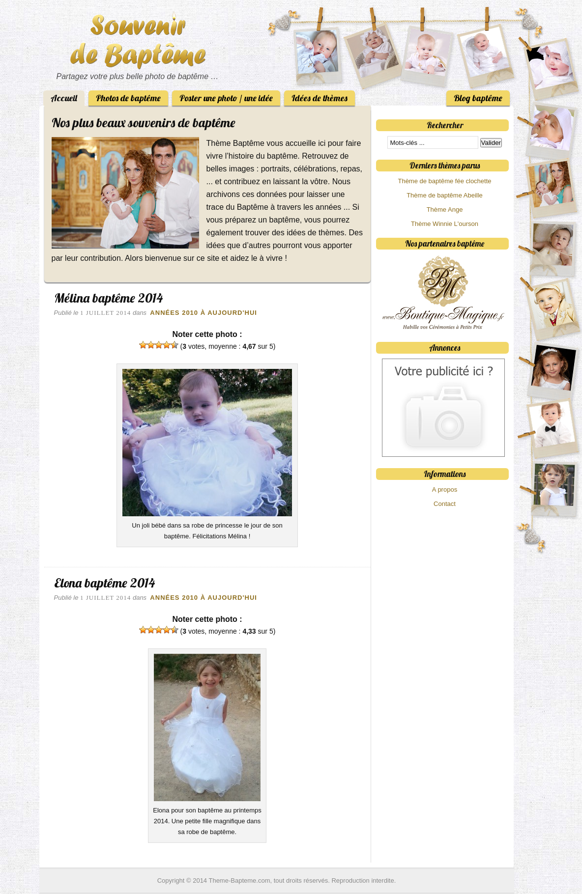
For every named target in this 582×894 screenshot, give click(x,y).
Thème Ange (445, 209)
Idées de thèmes (319, 98)
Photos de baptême (128, 98)
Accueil (64, 98)
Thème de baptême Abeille (445, 195)
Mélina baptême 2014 (108, 298)
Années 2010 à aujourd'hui (203, 312)
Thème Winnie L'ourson (444, 223)
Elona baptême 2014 (104, 583)
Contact (445, 503)
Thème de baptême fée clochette (444, 181)
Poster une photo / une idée (226, 98)
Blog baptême (478, 98)
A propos (444, 489)
